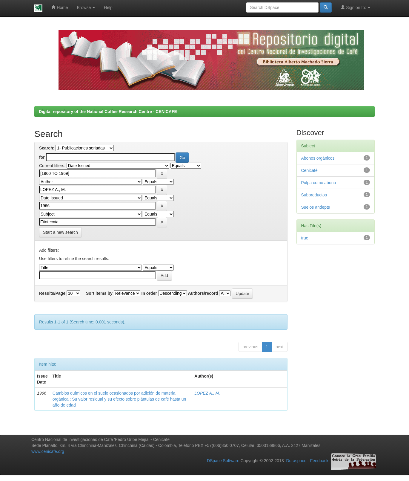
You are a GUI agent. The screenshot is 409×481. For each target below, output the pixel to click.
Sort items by (99, 293)
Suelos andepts (315, 207)
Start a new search (60, 232)
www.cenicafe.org (47, 451)
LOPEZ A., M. (207, 393)
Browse (86, 7)
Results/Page (52, 293)
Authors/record (203, 293)
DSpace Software (223, 461)
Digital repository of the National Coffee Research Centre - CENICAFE (108, 111)
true (304, 238)
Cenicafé (309, 170)
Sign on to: (355, 7)
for (42, 157)
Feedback (319, 461)
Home (59, 7)
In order (149, 293)
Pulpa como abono (318, 182)
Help (108, 7)
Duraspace (296, 461)
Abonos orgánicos (318, 158)
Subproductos (314, 195)
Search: (46, 148)
